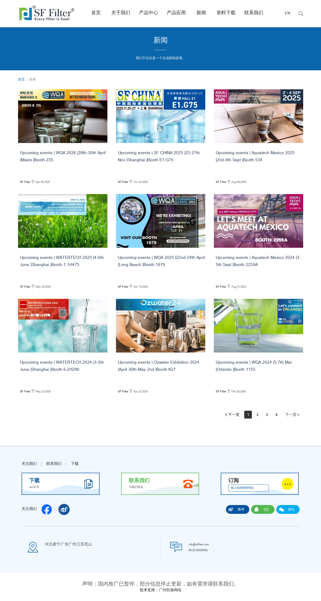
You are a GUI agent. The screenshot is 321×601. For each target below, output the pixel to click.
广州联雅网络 (170, 590)
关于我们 (120, 13)
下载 (75, 464)
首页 (96, 13)
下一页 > (292, 414)
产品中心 (148, 13)
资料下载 (225, 13)
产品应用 (176, 13)
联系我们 (253, 13)
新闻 (201, 13)
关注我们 (29, 464)
